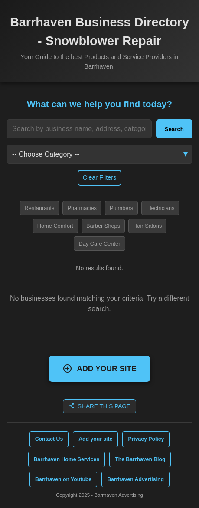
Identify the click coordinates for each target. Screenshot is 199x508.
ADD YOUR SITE (99, 368)
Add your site (95, 439)
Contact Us (49, 439)
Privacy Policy (146, 439)
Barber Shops (103, 226)
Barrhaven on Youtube (63, 479)
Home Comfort (55, 226)
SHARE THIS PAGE (99, 406)
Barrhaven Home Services (67, 459)
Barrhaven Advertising (135, 479)
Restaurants (39, 208)
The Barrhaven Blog (140, 459)
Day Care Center (99, 243)
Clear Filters (100, 177)
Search (174, 129)
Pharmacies (82, 208)
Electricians (160, 208)
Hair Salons (147, 226)
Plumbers (121, 208)
